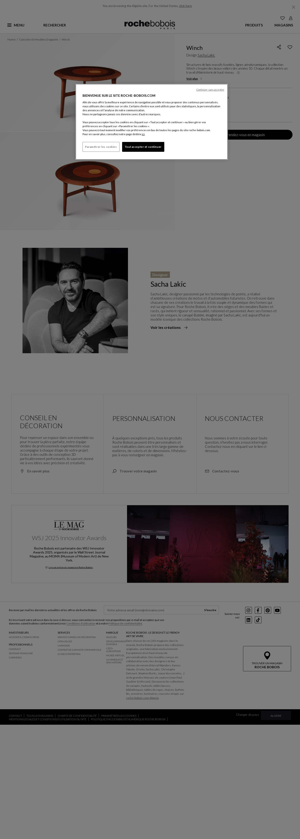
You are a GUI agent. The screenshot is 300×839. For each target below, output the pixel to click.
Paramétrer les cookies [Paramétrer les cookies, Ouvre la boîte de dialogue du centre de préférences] (101, 146)
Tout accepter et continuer (143, 146)
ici (143, 134)
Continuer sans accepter (210, 89)
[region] (151, 122)
